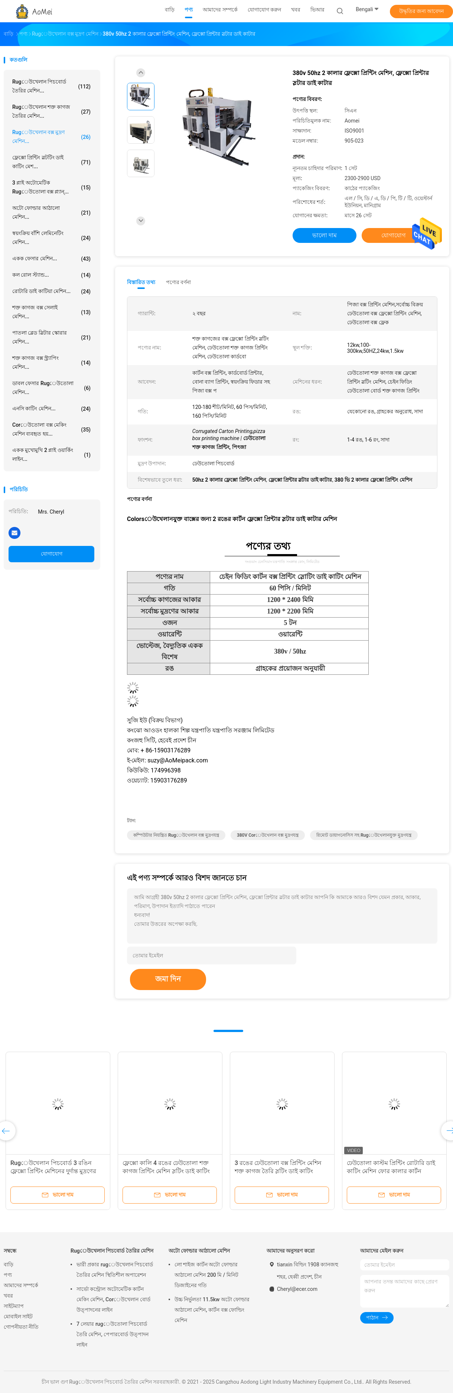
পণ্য (8, 1275)
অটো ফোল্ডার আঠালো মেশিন (199, 1251)
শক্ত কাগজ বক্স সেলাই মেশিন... (51, 312)
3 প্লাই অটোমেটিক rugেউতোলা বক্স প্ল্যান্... (51, 187)
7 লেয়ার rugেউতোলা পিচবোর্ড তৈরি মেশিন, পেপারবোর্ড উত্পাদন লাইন (112, 1334)
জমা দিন (168, 978)
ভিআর (317, 10)
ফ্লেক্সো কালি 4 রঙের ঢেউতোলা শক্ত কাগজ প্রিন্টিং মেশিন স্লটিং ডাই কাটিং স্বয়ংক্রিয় (166, 1171)
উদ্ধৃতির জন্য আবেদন (421, 11)
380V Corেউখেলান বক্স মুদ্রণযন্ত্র (268, 835)
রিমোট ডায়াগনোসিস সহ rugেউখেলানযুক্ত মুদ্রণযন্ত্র (363, 835)
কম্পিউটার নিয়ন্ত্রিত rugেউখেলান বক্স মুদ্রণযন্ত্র (176, 835)
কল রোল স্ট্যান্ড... (51, 275)
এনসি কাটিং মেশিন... (51, 409)
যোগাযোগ (51, 554)
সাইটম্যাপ (14, 1306)
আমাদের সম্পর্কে (21, 1285)
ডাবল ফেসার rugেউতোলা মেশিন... (51, 387)
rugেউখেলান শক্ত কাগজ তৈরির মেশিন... (51, 111)
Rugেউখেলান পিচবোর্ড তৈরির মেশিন (112, 1251)
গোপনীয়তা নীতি (21, 1327)
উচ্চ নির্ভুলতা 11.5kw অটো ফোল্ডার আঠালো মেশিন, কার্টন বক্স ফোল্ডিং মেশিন (212, 1309)
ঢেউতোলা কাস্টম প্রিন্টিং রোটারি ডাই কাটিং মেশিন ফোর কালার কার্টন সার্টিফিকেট (391, 1171)
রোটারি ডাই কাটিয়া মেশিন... (51, 291)
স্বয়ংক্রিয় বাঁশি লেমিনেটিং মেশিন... (51, 237)
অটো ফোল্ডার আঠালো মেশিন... (51, 212)
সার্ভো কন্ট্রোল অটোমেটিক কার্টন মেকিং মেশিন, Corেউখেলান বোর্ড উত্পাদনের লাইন (113, 1299)
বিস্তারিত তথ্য (141, 282)
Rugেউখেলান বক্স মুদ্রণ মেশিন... (51, 136)
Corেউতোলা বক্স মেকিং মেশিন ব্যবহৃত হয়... (51, 429)
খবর (8, 1296)
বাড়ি (8, 1264)
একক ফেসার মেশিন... (51, 259)
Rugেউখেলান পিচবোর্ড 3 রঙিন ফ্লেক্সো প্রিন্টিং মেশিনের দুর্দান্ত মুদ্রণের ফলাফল (53, 1171)
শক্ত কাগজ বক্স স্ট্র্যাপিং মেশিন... (51, 362)
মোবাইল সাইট (18, 1316)
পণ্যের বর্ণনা (178, 282)
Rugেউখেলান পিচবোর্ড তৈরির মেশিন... (51, 86)
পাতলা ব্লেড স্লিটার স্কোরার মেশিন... (51, 337)
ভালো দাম (324, 235)
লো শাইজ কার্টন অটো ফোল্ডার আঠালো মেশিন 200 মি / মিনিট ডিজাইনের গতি (206, 1275)
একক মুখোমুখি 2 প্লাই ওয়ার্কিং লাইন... (51, 454)
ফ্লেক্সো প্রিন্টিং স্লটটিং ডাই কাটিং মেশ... (51, 161)
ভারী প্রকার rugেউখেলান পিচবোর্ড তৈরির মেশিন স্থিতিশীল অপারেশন (114, 1270)
